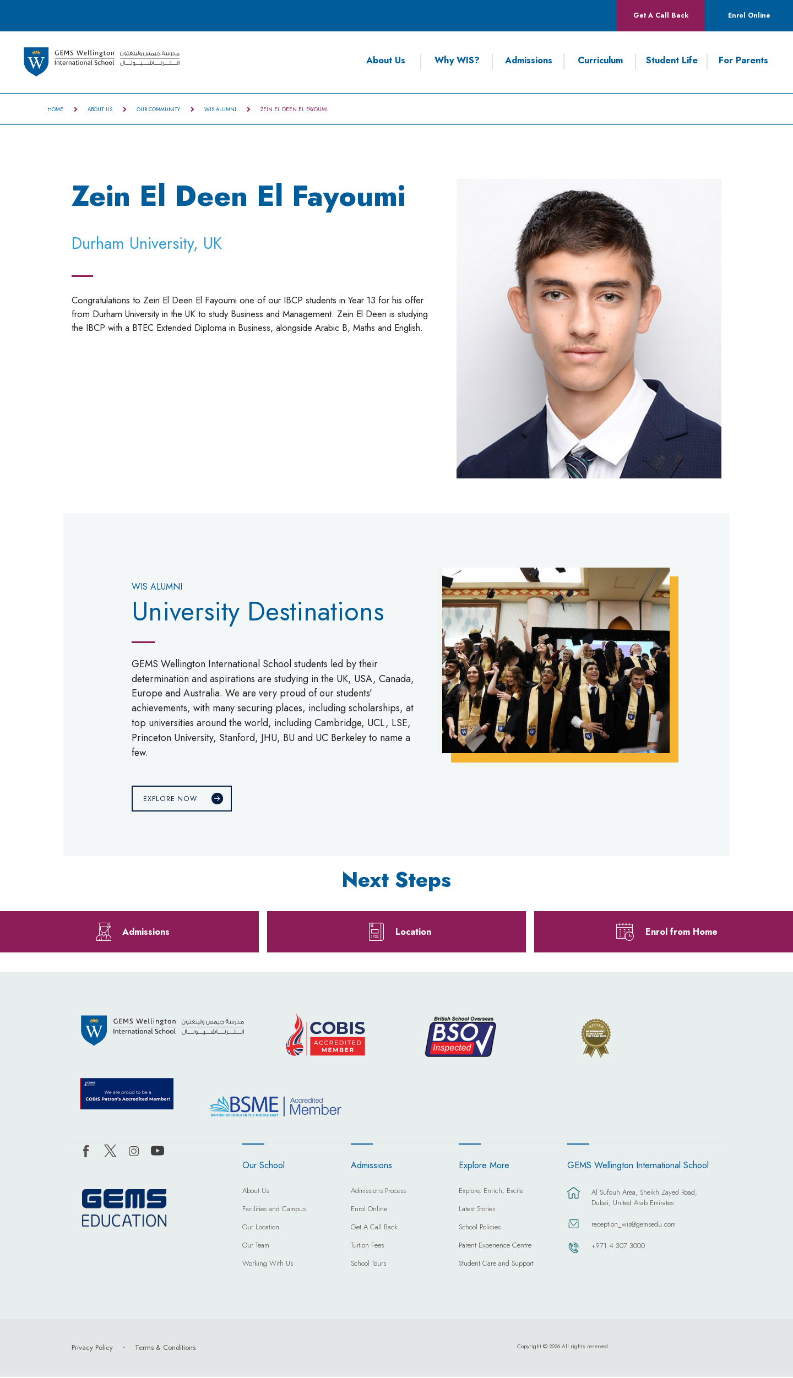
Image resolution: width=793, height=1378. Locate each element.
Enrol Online (749, 15)
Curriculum (600, 60)
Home (55, 109)
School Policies (480, 1229)
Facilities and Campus (274, 1211)
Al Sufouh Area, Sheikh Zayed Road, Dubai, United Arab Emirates (644, 1199)
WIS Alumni (220, 109)
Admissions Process (378, 1193)
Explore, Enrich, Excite (491, 1193)
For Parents (743, 60)
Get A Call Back (660, 15)
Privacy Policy (92, 1348)
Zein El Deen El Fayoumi (294, 109)
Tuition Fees (367, 1247)
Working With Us (267, 1265)
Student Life (672, 60)
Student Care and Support (496, 1265)
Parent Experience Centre (495, 1247)
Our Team (255, 1247)
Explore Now (170, 799)
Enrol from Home (681, 932)
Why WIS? (457, 60)
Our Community (158, 109)
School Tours (368, 1265)
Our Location (260, 1229)
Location (413, 932)
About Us (385, 60)
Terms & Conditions (165, 1348)
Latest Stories (477, 1211)
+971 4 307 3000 (618, 1247)
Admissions (528, 60)
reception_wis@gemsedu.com (633, 1226)
